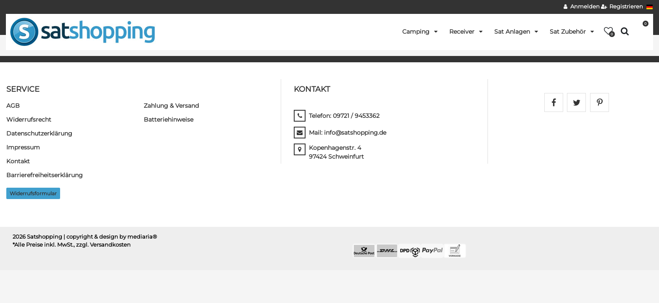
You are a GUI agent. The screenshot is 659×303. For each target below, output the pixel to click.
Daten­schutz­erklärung (39, 133)
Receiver (462, 31)
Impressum (23, 147)
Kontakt (18, 161)
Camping (416, 31)
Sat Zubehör (569, 31)
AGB (13, 105)
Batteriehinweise (168, 119)
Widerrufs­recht (28, 119)
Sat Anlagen (513, 31)
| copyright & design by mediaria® (110, 237)
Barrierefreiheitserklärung (44, 175)
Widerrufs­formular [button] (33, 193)
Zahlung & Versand (171, 105)
